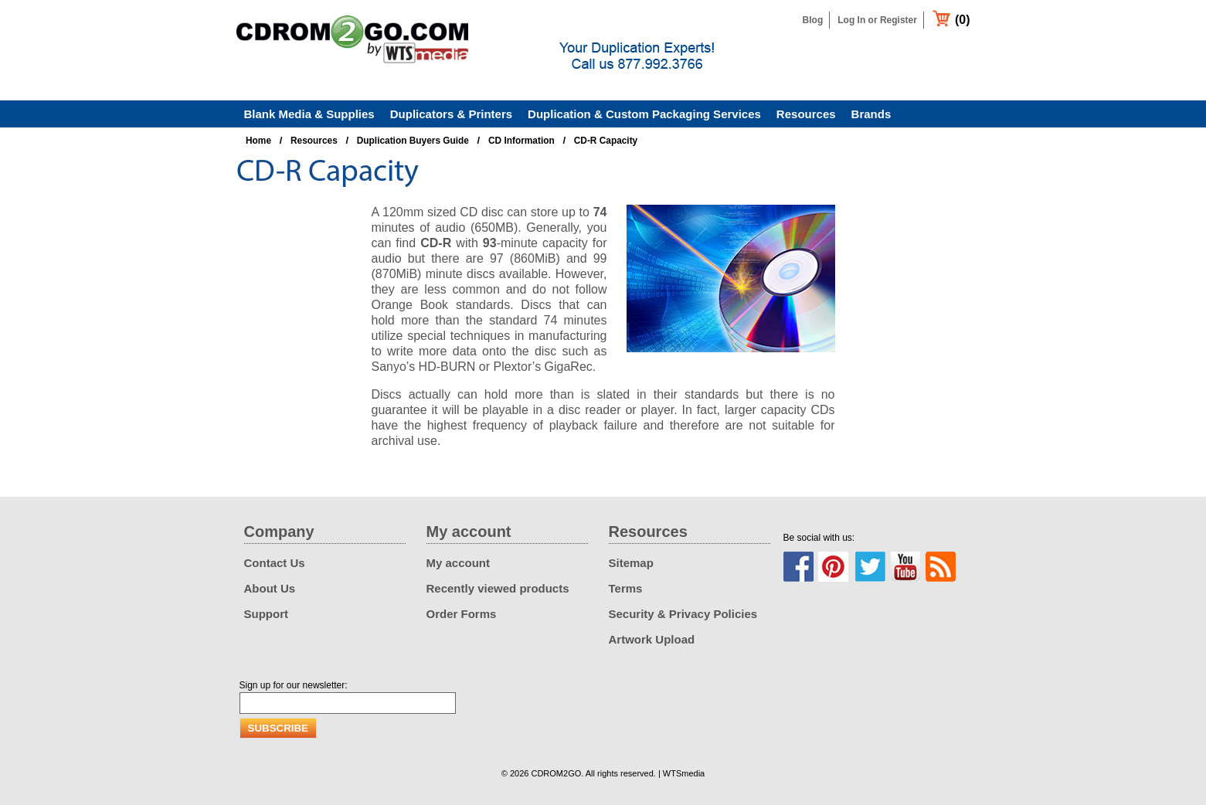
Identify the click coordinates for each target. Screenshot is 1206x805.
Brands (871, 114)
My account (458, 562)
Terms (626, 588)
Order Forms (461, 613)
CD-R (435, 243)
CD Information (521, 140)
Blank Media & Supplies (309, 114)
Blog (813, 20)
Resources (806, 114)
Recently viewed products (497, 588)
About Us (270, 588)
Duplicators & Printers (451, 114)
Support (266, 613)
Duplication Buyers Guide (413, 140)
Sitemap (631, 562)
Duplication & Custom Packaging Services (644, 114)
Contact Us (274, 562)
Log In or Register (877, 20)
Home (258, 140)
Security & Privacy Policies (683, 613)
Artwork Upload (652, 639)
